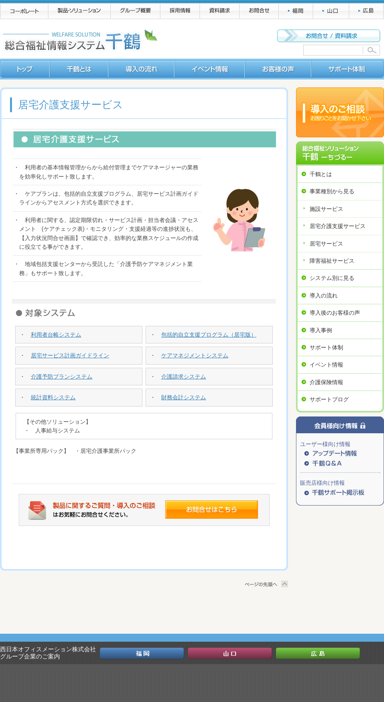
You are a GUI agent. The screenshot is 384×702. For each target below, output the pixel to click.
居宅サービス (326, 243)
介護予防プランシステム (61, 376)
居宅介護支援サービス (338, 226)
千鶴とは (321, 174)
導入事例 (321, 330)
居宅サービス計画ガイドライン (70, 355)
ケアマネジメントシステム (194, 355)
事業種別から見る (332, 191)
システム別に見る (332, 278)
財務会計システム (183, 397)
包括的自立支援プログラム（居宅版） (208, 334)
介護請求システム (183, 376)
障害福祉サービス (332, 261)
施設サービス (326, 209)
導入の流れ (324, 295)
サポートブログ (329, 399)
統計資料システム (53, 397)
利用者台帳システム (56, 334)
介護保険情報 (326, 382)
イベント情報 (326, 364)
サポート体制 (326, 347)
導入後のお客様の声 (335, 312)
